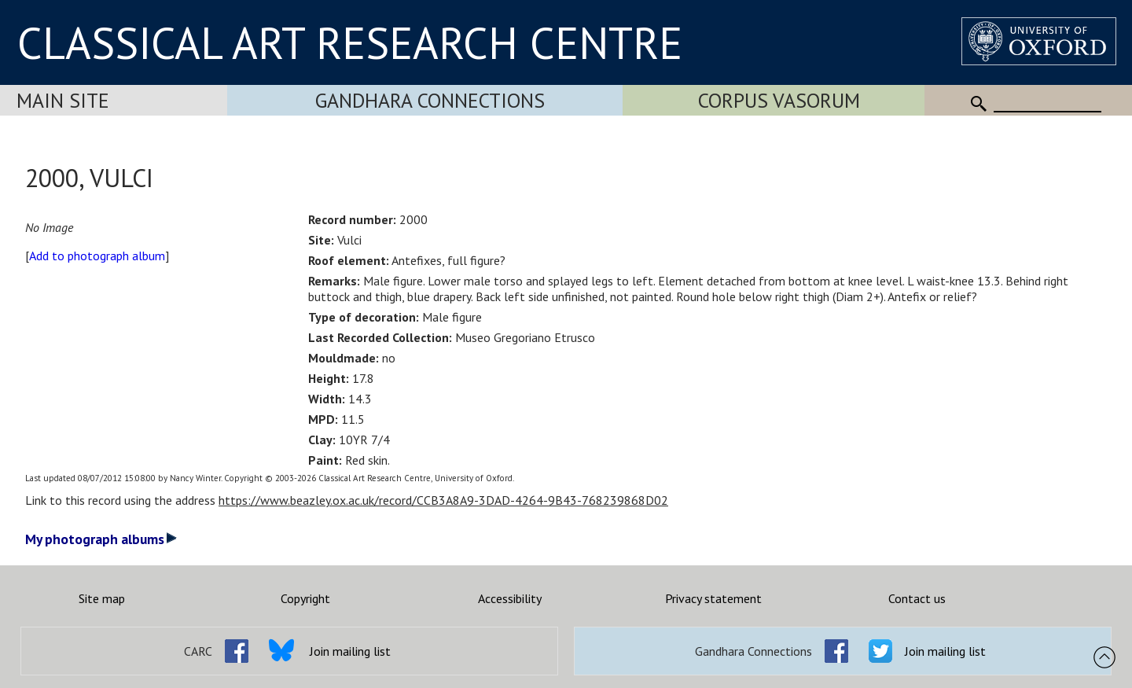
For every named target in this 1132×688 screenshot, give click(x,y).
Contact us (917, 598)
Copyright (305, 598)
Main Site (63, 100)
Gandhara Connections (430, 100)
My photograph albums (101, 539)
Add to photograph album (97, 255)
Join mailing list (350, 651)
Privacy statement (713, 598)
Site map (102, 598)
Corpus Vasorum (779, 100)
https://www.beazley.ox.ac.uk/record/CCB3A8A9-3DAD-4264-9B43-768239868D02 (443, 500)
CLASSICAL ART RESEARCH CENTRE (349, 42)
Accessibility (510, 598)
